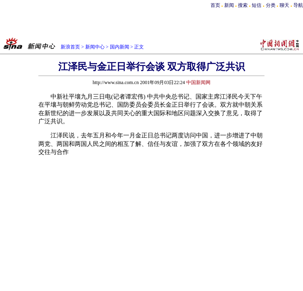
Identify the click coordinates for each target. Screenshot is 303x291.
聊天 (284, 5)
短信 (256, 5)
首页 (215, 5)
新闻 (229, 5)
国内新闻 (119, 47)
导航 (298, 5)
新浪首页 (70, 47)
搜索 (243, 5)
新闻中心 (95, 47)
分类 (271, 5)
